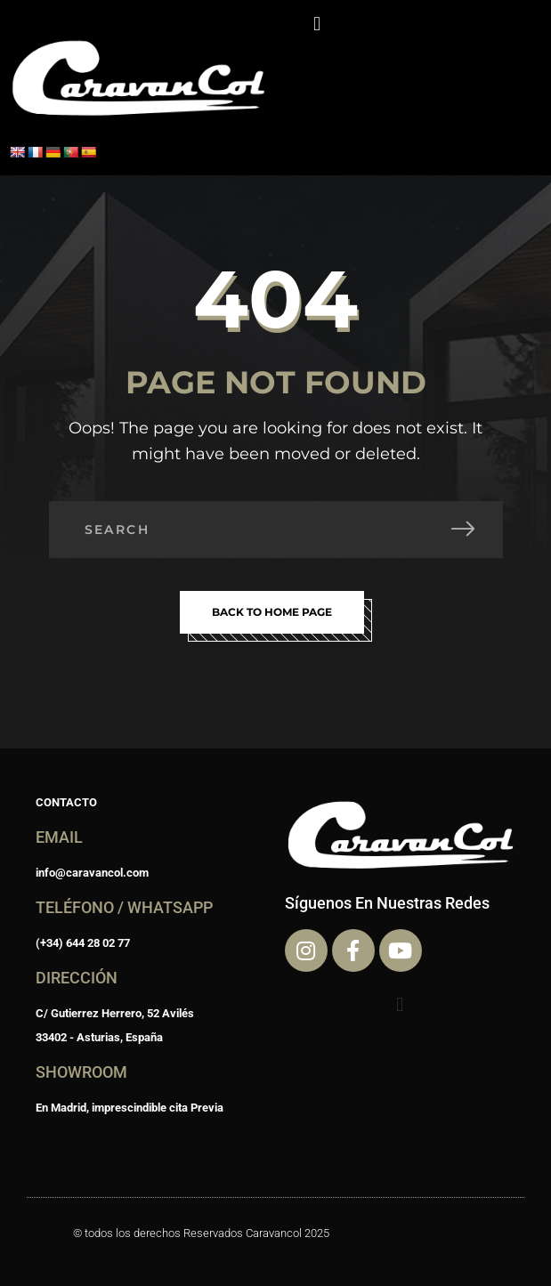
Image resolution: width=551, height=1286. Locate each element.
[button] (316, 23)
